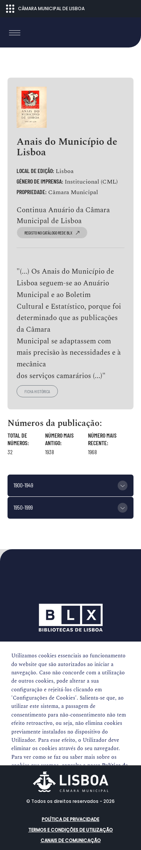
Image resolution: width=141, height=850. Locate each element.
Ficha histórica (37, 391)
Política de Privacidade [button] (70, 819)
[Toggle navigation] (14, 32)
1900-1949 (23, 485)
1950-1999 (23, 507)
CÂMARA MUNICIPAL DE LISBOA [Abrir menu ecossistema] (45, 9)
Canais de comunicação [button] (71, 840)
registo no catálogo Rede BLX (52, 232)
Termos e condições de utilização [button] (70, 830)
